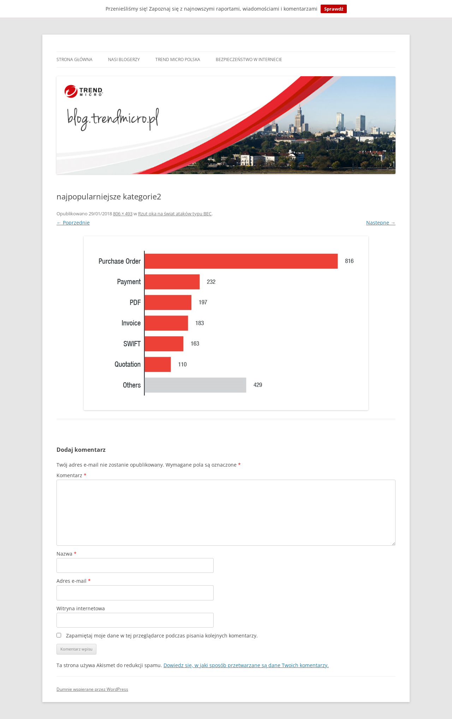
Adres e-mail (73, 580)
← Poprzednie (73, 222)
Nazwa (66, 553)
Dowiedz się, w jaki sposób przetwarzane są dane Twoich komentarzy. (246, 665)
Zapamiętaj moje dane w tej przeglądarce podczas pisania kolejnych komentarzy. (162, 635)
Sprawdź (333, 9)
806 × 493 (122, 213)
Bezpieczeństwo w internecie (249, 59)
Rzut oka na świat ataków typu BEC (175, 213)
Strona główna (74, 59)
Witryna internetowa (80, 608)
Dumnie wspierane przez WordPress (92, 689)
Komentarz (71, 475)
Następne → (381, 222)
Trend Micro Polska (177, 59)
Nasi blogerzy (124, 59)
